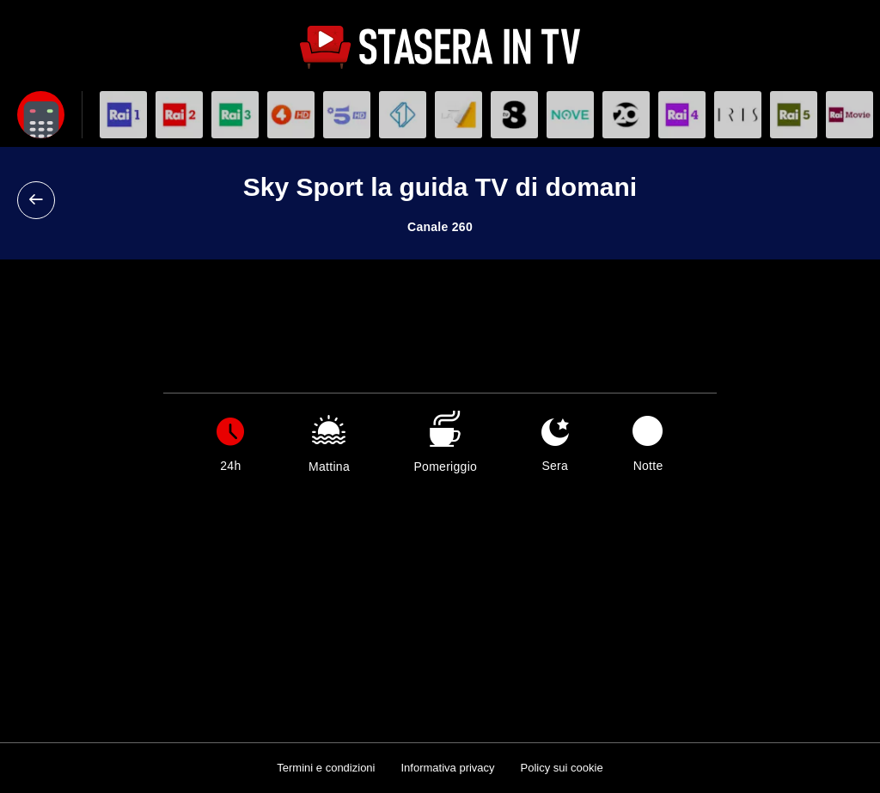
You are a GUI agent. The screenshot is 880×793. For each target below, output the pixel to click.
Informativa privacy (447, 767)
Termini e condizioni (326, 767)
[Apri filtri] (40, 114)
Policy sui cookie (562, 767)
